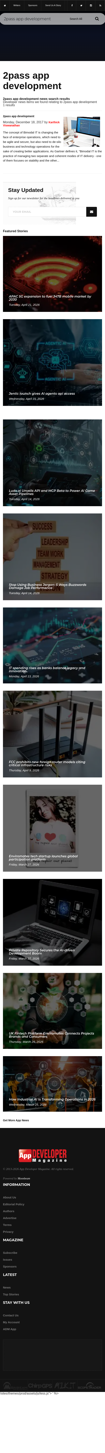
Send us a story (53, 5)
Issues (7, 1259)
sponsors (32, 5)
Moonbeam (24, 1178)
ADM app (9, 1329)
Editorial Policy (13, 1204)
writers (16, 5)
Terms (7, 1225)
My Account (11, 1322)
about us (9, 1197)
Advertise (9, 1218)
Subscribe (10, 1252)
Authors (8, 1211)
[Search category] (76, 19)
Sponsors (10, 1266)
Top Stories (11, 1294)
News (7, 1287)
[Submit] (97, 19)
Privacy (8, 1231)
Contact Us (11, 1315)
